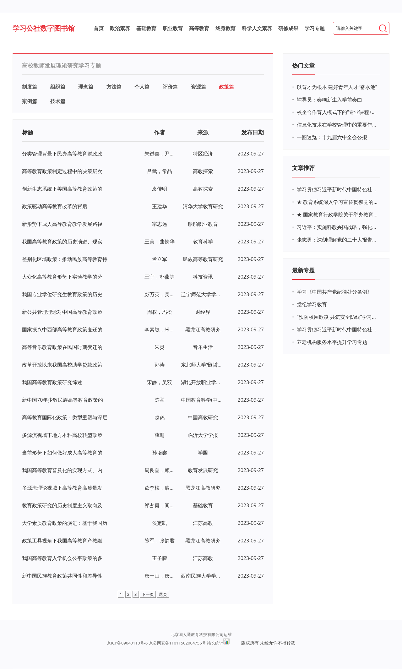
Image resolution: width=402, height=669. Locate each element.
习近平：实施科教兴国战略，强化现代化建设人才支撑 (337, 227)
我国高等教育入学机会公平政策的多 (62, 558)
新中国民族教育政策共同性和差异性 (62, 575)
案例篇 (29, 101)
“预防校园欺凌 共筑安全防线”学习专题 (337, 316)
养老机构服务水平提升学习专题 (332, 342)
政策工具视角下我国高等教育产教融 (62, 540)
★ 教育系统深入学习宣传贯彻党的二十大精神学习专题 (337, 202)
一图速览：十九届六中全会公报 (332, 137)
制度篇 (29, 86)
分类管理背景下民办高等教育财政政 (62, 153)
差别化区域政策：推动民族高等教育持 (64, 259)
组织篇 (57, 86)
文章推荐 (303, 167)
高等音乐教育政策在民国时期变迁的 (62, 347)
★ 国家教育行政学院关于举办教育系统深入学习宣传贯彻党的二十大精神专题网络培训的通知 (337, 214)
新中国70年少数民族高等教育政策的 (62, 399)
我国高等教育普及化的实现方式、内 (62, 470)
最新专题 (303, 270)
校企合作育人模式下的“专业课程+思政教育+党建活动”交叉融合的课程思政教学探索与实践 (337, 112)
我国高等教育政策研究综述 (52, 382)
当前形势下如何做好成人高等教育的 (62, 452)
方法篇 (114, 86)
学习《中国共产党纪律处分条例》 (334, 291)
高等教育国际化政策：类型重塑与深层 (64, 417)
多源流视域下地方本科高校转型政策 (62, 435)
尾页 (163, 594)
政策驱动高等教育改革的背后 (54, 206)
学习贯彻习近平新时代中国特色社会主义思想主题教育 (337, 329)
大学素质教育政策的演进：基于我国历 (64, 522)
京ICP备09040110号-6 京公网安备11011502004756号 (156, 643)
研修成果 (288, 28)
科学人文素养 (257, 28)
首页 (99, 28)
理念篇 (85, 86)
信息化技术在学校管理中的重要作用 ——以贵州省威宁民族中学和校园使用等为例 (337, 124)
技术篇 (57, 101)
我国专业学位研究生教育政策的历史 (62, 294)
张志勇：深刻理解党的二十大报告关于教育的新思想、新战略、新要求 (337, 239)
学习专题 (315, 28)
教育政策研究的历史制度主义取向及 (62, 505)
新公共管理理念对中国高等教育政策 (62, 311)
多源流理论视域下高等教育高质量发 (62, 487)
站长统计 (215, 643)
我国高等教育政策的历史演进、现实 (62, 241)
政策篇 (226, 86)
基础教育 (146, 28)
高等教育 (199, 28)
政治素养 (120, 28)
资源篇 (198, 86)
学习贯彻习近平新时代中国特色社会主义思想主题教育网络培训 (337, 189)
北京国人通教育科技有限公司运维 (201, 634)
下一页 (148, 594)
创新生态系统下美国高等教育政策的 (62, 188)
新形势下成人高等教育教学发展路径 (62, 223)
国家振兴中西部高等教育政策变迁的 (62, 329)
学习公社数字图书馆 (44, 28)
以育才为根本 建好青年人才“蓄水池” (337, 87)
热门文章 (303, 65)
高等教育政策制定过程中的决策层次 (62, 171)
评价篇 (170, 86)
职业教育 (173, 28)
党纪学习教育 (312, 304)
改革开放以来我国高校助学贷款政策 (62, 364)
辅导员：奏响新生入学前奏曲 (329, 99)
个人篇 (141, 86)
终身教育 (225, 28)
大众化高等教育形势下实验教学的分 (62, 276)
